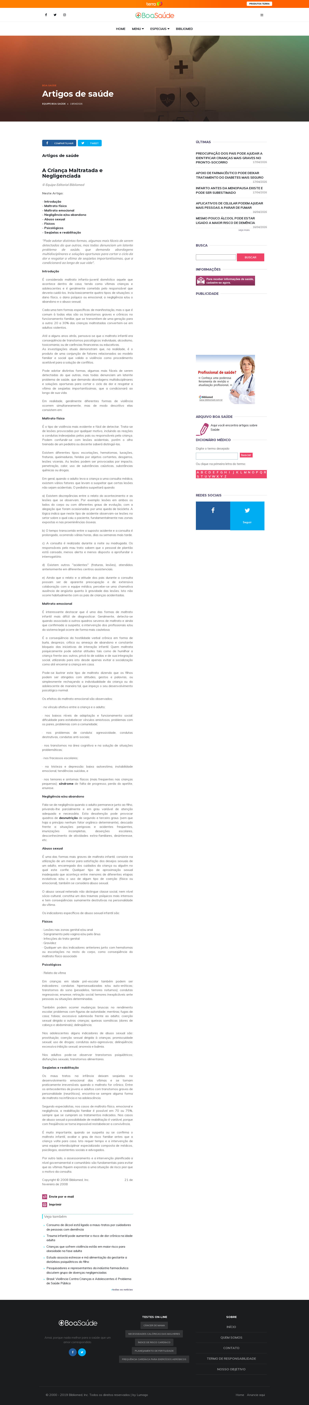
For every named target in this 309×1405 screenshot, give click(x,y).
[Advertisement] (225, 324)
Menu (136, 29)
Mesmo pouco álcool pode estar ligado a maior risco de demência (231, 220)
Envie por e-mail (61, 1196)
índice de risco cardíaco (154, 1342)
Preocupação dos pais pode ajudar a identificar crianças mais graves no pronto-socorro (231, 157)
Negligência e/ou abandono (65, 215)
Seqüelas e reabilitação (62, 232)
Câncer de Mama (154, 1325)
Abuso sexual (54, 219)
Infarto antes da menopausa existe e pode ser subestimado (231, 190)
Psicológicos (53, 228)
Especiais (158, 29)
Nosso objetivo (231, 1369)
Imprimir (55, 1204)
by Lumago (140, 1395)
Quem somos (231, 1337)
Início (231, 1327)
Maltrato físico (55, 206)
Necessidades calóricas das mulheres (154, 1333)
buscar (246, 455)
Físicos (49, 223)
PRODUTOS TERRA (259, 4)
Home (120, 29)
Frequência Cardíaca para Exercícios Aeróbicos (154, 1359)
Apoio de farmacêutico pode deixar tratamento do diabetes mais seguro (231, 175)
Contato (231, 1348)
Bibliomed (184, 29)
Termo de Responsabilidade (231, 1358)
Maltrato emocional (59, 210)
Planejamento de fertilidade (154, 1350)
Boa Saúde (49, 85)
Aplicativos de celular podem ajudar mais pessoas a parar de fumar (231, 205)
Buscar (250, 257)
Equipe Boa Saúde (54, 103)
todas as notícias (122, 1289)
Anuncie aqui (256, 1395)
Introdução (52, 201)
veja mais (244, 229)
